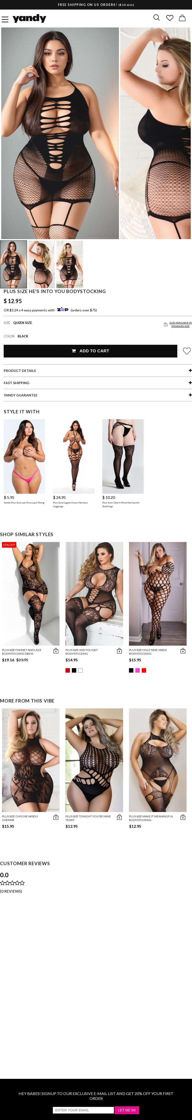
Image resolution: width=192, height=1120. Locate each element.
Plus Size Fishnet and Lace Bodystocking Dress (21, 651)
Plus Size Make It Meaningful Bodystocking (151, 818)
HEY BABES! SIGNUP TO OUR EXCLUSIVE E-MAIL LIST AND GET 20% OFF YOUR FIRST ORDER (96, 1096)
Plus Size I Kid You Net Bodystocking (81, 651)
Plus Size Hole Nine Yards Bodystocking (148, 651)
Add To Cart (90, 351)
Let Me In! (127, 1110)
